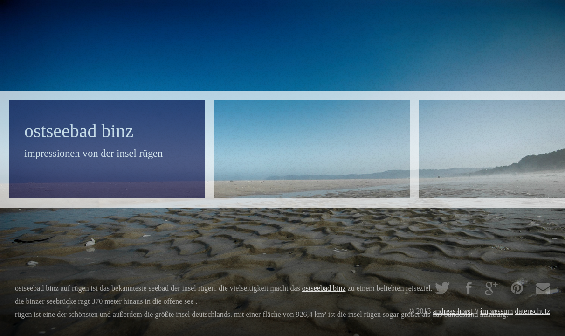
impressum (496, 311)
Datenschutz (532, 311)
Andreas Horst (453, 311)
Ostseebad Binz (324, 288)
